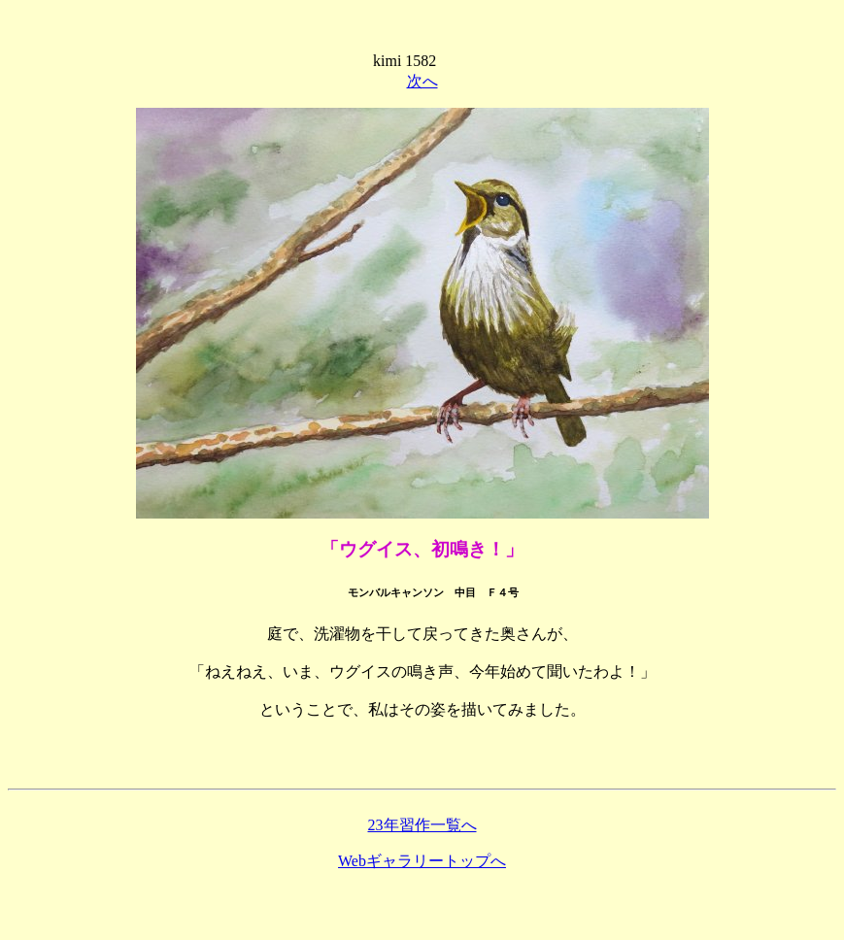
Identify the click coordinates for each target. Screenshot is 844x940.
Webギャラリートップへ (422, 861)
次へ (422, 81)
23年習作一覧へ (422, 825)
